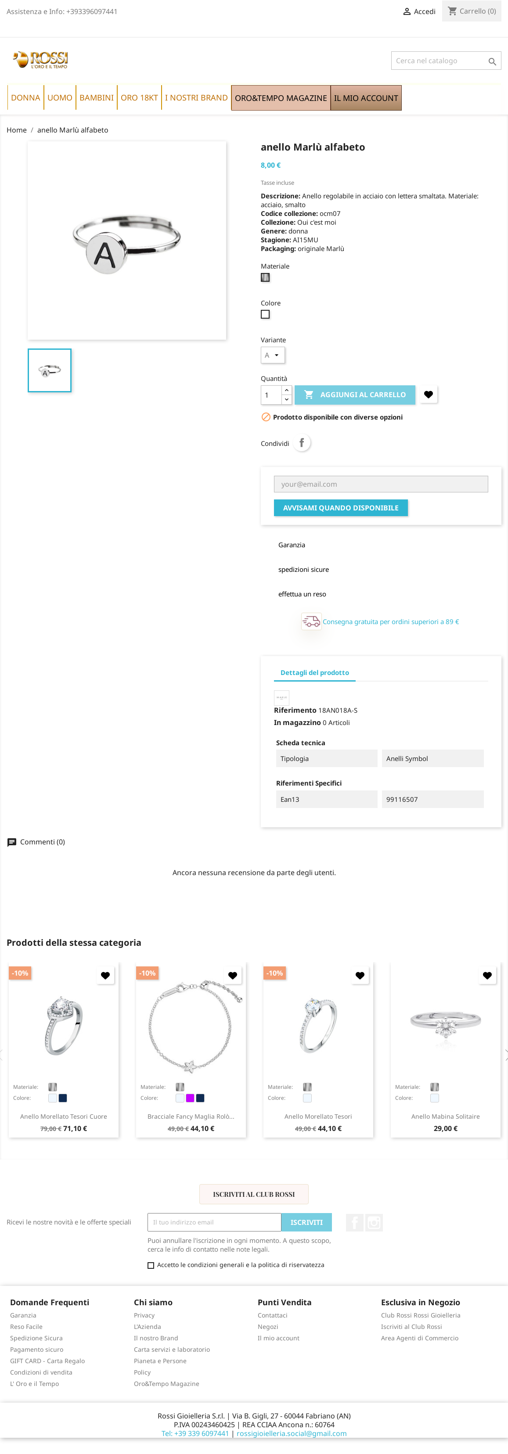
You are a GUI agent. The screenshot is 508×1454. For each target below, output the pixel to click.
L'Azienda (147, 1326)
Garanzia (23, 1315)
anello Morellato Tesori (318, 1116)
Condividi (301, 442)
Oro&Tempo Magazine (166, 1383)
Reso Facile (26, 1326)
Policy (142, 1372)
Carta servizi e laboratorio (172, 1349)
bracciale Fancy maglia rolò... (191, 1116)
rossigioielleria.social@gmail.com (292, 1433)
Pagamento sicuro (36, 1349)
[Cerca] (446, 60)
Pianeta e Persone (160, 1361)
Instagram (374, 1222)
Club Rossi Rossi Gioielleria (421, 1315)
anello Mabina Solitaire (445, 1116)
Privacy (144, 1315)
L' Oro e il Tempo (34, 1383)
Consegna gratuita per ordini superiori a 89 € (391, 621)
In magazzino (297, 722)
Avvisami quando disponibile (341, 508)
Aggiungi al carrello (355, 395)
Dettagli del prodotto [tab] (315, 672)
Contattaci (273, 1315)
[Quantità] (271, 395)
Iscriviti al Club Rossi (254, 1194)
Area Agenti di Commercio (419, 1338)
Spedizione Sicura (36, 1338)
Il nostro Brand (156, 1338)
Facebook (355, 1222)
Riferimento (295, 710)
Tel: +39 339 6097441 (195, 1433)
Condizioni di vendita (41, 1372)
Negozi (268, 1326)
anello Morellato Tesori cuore (63, 1116)
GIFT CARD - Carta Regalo (47, 1361)
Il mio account (278, 1338)
